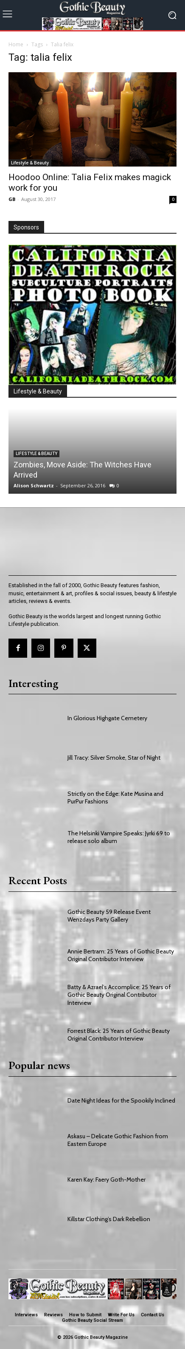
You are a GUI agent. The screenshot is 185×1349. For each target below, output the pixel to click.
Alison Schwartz (34, 485)
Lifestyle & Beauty (30, 163)
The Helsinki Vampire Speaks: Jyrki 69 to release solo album (118, 837)
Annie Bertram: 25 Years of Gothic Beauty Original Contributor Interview (120, 955)
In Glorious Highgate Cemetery (107, 718)
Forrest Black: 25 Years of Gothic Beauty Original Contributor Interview (118, 1034)
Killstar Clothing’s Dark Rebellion (108, 1219)
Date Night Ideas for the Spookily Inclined (121, 1100)
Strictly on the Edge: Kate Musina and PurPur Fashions (115, 797)
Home (15, 44)
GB (11, 199)
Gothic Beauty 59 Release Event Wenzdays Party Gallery (109, 915)
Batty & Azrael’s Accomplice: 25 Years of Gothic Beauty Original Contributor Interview (119, 994)
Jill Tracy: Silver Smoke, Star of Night (113, 757)
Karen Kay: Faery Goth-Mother (106, 1179)
